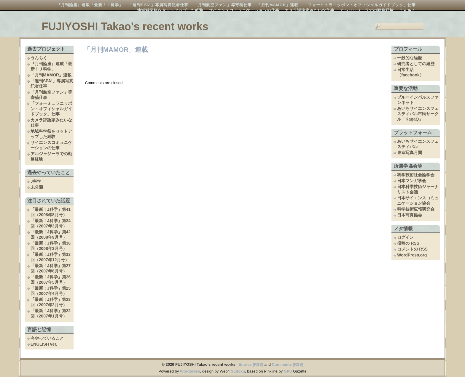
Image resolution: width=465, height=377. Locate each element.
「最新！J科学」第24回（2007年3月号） (51, 223)
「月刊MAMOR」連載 (278, 5)
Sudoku (238, 371)
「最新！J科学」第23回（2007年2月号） (51, 302)
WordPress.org (412, 255)
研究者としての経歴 (415, 63)
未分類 (37, 187)
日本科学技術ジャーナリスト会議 (418, 189)
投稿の (408, 243)
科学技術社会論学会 (415, 174)
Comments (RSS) (287, 364)
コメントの (412, 249)
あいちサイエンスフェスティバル (418, 144)
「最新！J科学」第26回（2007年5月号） (51, 280)
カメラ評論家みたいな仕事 (310, 10)
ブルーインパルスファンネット (418, 100)
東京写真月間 (409, 152)
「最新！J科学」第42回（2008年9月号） (51, 235)
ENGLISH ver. (44, 344)
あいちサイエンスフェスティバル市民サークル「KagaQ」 (418, 113)
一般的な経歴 (409, 57)
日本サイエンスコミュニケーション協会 (418, 200)
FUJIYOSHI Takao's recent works (125, 26)
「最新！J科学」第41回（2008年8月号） (51, 212)
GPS (288, 371)
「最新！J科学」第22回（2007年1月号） (51, 313)
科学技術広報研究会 (415, 209)
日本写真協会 (409, 215)
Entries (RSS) (251, 364)
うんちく (407, 10)
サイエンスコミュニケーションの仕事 (244, 10)
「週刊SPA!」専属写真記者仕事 (158, 5)
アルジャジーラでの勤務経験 (367, 10)
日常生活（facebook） (410, 72)
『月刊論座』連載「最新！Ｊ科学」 (90, 5)
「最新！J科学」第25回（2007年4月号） (51, 291)
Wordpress (190, 371)
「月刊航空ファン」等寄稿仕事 (223, 5)
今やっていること (47, 338)
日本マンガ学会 (411, 180)
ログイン (405, 237)
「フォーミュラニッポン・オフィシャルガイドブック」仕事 (360, 5)
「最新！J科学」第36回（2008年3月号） (51, 246)
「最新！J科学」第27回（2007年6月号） (51, 268)
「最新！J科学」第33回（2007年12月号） (51, 257)
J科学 (36, 181)
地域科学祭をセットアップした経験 (170, 10)
